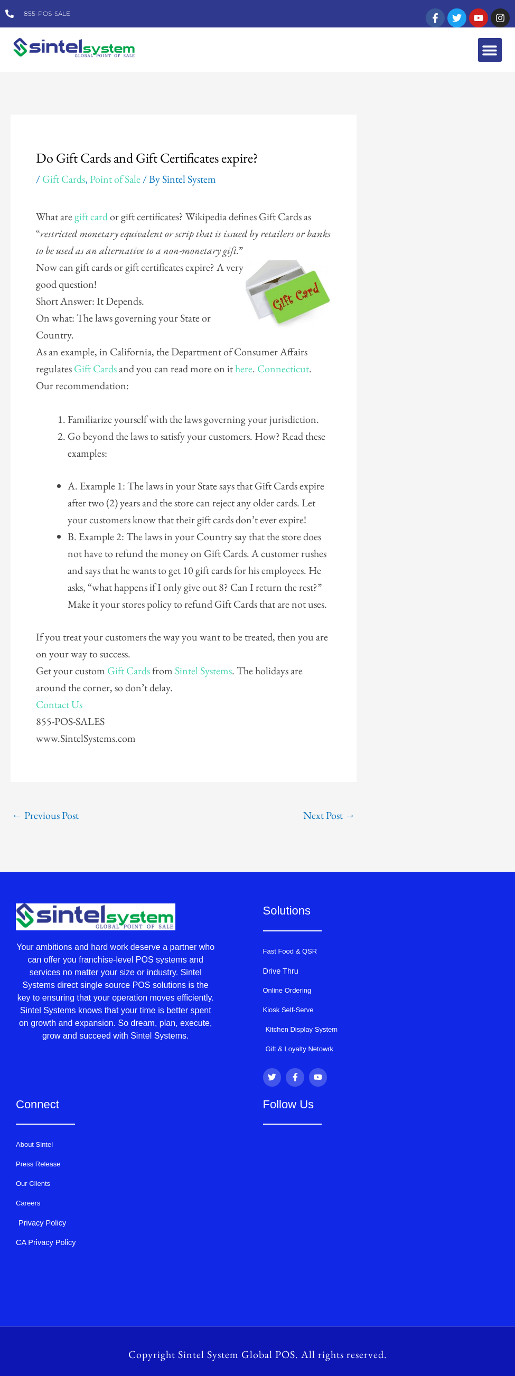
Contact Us (59, 704)
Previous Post (45, 815)
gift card (91, 216)
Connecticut (283, 368)
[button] (490, 50)
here (243, 368)
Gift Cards (63, 179)
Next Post (329, 815)
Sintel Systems (203, 670)
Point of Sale (115, 179)
